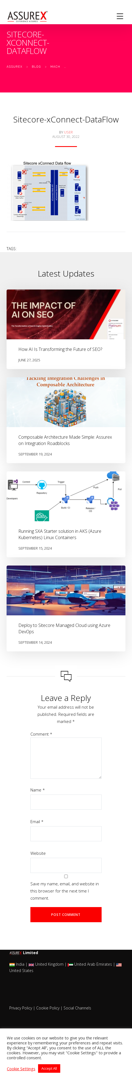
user (68, 132)
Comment (41, 734)
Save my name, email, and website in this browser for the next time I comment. (64, 891)
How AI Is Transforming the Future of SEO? (60, 349)
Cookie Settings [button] (21, 1068)
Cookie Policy (47, 1008)
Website (38, 853)
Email (37, 821)
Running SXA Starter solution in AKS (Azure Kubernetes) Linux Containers (59, 534)
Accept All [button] (49, 1068)
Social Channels (77, 1008)
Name (37, 790)
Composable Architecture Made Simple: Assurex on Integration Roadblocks (65, 440)
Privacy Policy (20, 1008)
